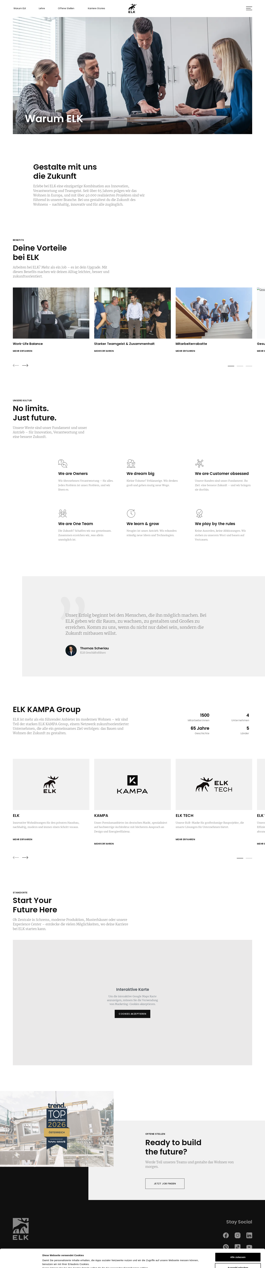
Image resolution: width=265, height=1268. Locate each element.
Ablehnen (237, 1259)
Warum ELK (19, 8)
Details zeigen (171, 1259)
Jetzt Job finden (165, 1183)
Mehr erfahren (22, 839)
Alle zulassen (237, 1238)
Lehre (42, 8)
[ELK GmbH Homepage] (132, 8)
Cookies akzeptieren (132, 1013)
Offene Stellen (66, 8)
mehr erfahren (22, 351)
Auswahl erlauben (238, 1249)
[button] (249, 8)
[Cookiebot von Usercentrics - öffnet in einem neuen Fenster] (21, 1261)
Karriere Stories (96, 8)
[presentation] (16, 365)
